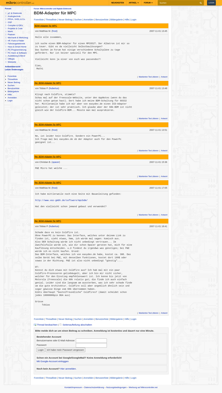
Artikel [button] (134, 3)
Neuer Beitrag (14, 82)
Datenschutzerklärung (94, 387)
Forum (8, 8)
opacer (55, 162)
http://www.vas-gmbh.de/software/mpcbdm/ (61, 200)
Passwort (41, 345)
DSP (8, 22)
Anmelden (12, 97)
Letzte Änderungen (14, 69)
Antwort (164, 77)
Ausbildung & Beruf (15, 56)
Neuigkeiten (117, 3)
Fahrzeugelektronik (15, 43)
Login (211, 3)
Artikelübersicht (12, 66)
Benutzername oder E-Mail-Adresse (55, 340)
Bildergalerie (13, 91)
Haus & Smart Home (15, 47)
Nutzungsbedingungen (116, 387)
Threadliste (13, 79)
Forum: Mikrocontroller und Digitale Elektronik (52, 9)
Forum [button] (148, 3)
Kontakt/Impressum (73, 387)
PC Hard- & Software (16, 53)
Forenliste (12, 76)
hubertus (54, 88)
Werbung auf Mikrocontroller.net (143, 387)
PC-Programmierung (15, 50)
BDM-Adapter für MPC (46, 26)
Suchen (11, 85)
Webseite (10, 62)
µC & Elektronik (13, 13)
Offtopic (10, 59)
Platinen (10, 34)
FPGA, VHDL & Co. (15, 19)
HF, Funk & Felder (14, 41)
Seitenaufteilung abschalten (76, 324)
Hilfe (10, 94)
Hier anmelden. (68, 368)
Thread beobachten (46, 324)
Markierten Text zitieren (148, 77)
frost (54, 31)
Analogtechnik (12, 16)
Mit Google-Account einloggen (53, 361)
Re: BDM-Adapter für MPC (48, 83)
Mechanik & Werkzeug (16, 37)
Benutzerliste (13, 88)
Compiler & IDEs (14, 25)
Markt (9, 31)
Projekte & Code (14, 28)
